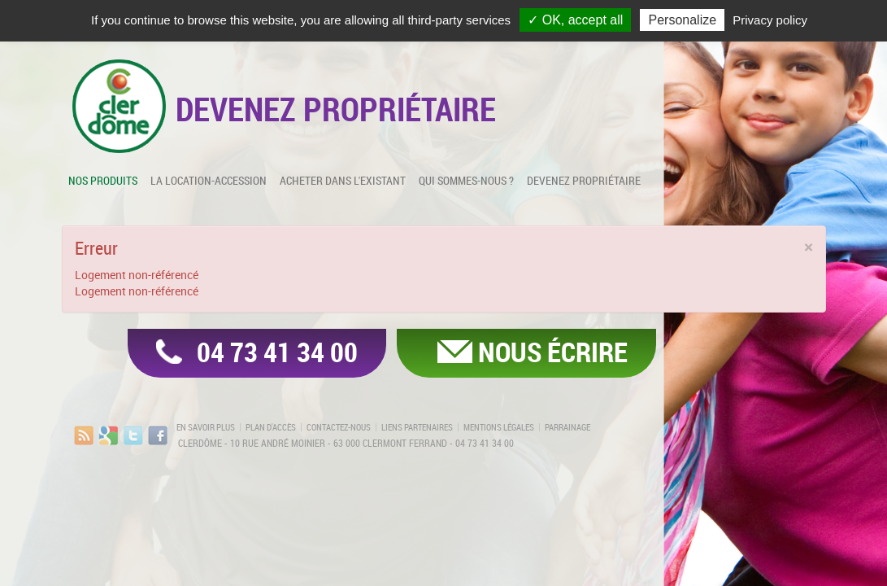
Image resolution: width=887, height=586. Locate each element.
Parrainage (567, 427)
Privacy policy (770, 20)
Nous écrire (553, 351)
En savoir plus (205, 427)
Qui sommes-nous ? (466, 180)
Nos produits (102, 180)
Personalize (682, 20)
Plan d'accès (271, 427)
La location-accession (208, 180)
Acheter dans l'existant (343, 180)
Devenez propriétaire (584, 180)
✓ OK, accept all (575, 20)
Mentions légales (498, 427)
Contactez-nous (339, 427)
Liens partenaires (417, 427)
